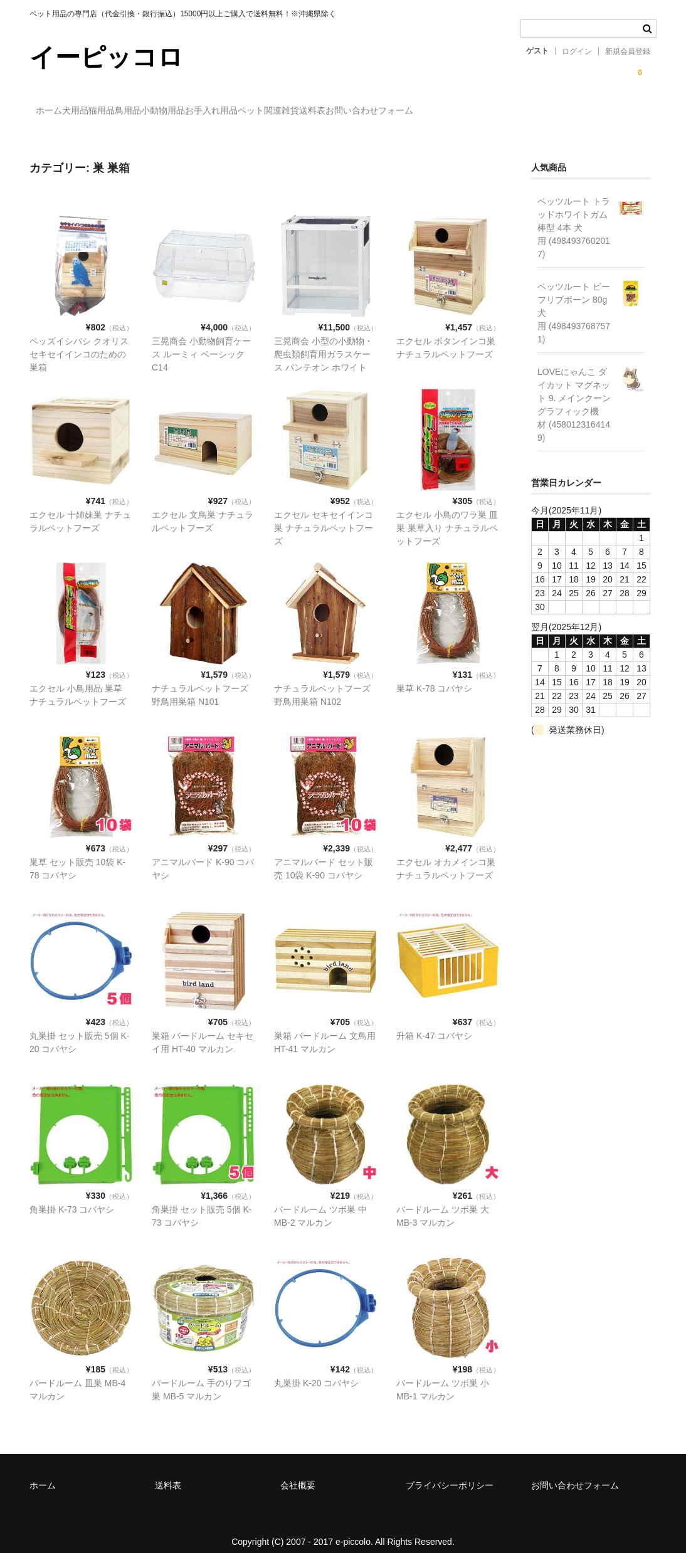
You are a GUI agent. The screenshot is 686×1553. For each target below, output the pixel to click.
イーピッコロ (106, 57)
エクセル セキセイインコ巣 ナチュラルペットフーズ (323, 516)
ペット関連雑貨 (429, 111)
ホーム (56, 111)
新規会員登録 (627, 51)
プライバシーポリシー (449, 1473)
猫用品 (160, 111)
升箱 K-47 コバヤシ (434, 1024)
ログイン (577, 51)
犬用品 (108, 111)
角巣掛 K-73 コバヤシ (71, 1197)
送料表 (499, 111)
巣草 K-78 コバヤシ (434, 676)
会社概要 (297, 1473)
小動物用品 (273, 111)
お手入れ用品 (346, 111)
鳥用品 (212, 111)
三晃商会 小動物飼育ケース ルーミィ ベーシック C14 (201, 342)
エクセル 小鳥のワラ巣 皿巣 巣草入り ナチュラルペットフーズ (447, 516)
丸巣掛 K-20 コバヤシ (316, 1371)
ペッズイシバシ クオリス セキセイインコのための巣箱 (79, 342)
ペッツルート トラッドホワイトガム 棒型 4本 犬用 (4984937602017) (573, 215)
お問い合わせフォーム (582, 111)
